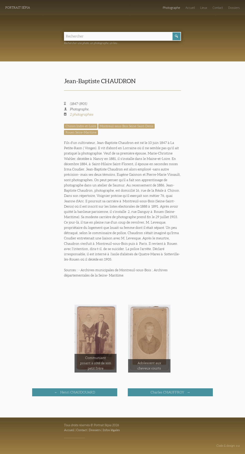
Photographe (171, 8)
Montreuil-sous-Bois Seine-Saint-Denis (126, 126)
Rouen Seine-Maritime (81, 132)
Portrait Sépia (17, 7)
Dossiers (234, 8)
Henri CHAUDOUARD (77, 392)
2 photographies (81, 114)
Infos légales (111, 430)
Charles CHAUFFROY (168, 392)
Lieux (203, 8)
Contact (218, 8)
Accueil (190, 8)
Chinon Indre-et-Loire (81, 126)
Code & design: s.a (228, 445)
